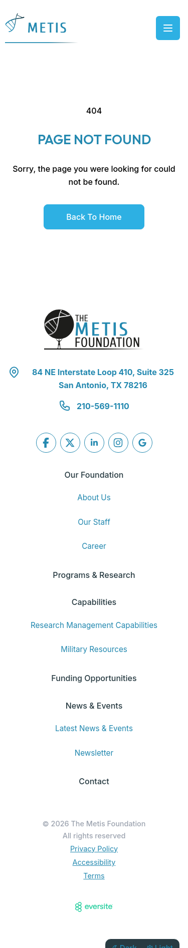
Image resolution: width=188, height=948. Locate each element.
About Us (93, 497)
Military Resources (94, 649)
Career (94, 546)
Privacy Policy (94, 848)
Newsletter (94, 753)
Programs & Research (94, 574)
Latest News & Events (94, 728)
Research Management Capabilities (94, 625)
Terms (93, 875)
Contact (94, 781)
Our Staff (94, 522)
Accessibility (94, 862)
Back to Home (93, 217)
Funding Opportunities (93, 678)
